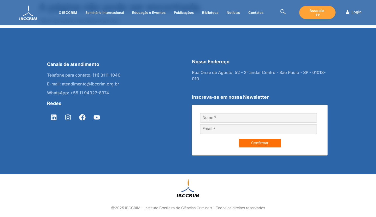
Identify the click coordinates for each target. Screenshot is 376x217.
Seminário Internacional (104, 12)
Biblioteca (210, 12)
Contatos (255, 12)
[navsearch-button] (283, 12)
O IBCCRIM (68, 12)
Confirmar (259, 143)
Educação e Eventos (149, 12)
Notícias (233, 12)
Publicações (184, 12)
